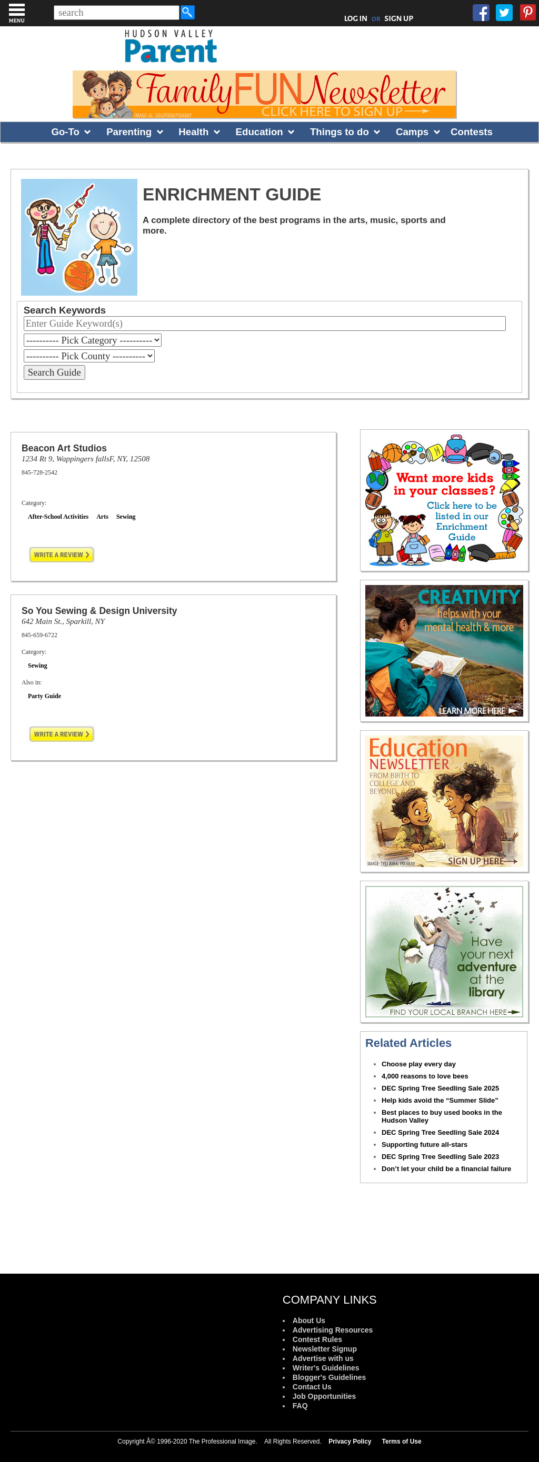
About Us (309, 1320)
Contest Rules (317, 1339)
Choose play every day (419, 1064)
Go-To (65, 131)
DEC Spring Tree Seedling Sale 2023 (440, 1157)
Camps (412, 131)
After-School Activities (58, 516)
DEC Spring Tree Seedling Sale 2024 (440, 1132)
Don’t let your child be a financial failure (446, 1169)
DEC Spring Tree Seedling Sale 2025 (440, 1088)
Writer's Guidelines (326, 1368)
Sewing (126, 516)
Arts (102, 516)
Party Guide (44, 696)
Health (193, 131)
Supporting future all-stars (424, 1144)
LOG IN (356, 18)
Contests (472, 131)
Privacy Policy (349, 1441)
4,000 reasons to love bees (425, 1076)
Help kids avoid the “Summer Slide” (440, 1100)
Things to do (339, 131)
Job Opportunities (324, 1396)
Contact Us (312, 1387)
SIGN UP (398, 18)
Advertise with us (323, 1358)
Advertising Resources (333, 1330)
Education (259, 131)
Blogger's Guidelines (329, 1377)
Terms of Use (402, 1441)
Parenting (129, 131)
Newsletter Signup (325, 1349)
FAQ (300, 1405)
